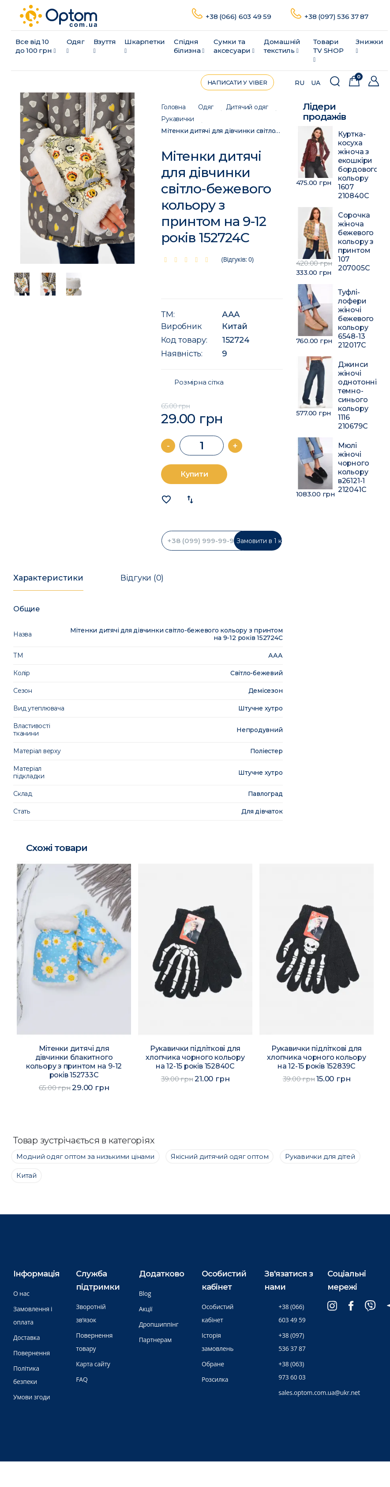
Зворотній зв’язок (90, 1313)
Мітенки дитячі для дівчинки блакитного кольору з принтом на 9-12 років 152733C (74, 1061)
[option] (77, 178)
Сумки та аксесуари (234, 46)
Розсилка (215, 1379)
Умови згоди (31, 1397)
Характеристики (48, 578)
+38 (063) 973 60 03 (291, 1370)
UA (315, 83)
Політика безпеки (26, 1375)
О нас (21, 1293)
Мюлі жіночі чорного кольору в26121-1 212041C (353, 467)
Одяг (76, 45)
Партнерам (155, 1339)
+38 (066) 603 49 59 (238, 16)
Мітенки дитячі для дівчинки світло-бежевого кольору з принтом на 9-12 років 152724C (221, 131)
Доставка (26, 1337)
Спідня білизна (189, 46)
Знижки (369, 45)
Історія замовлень (217, 1342)
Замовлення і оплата (32, 1315)
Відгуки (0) (142, 578)
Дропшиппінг (159, 1324)
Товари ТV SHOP (328, 50)
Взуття (105, 45)
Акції (146, 1309)
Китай (235, 326)
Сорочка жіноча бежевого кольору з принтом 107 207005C (356, 241)
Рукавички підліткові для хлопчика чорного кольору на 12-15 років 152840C (195, 1057)
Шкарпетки (144, 45)
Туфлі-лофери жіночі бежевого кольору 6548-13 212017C (356, 318)
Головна (173, 107)
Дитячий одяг (247, 107)
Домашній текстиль (282, 46)
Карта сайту (93, 1364)
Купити (194, 474)
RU (299, 83)
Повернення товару (94, 1342)
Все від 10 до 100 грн (35, 46)
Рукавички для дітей (320, 1156)
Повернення (31, 1353)
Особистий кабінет (217, 1313)
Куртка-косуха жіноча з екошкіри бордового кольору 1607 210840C (357, 165)
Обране (213, 1364)
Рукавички (177, 119)
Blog (145, 1293)
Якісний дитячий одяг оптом (219, 1156)
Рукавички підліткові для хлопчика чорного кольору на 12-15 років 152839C (316, 1057)
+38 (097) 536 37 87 (336, 16)
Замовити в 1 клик (259, 541)
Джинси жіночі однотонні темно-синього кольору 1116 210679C (357, 395)
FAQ (81, 1379)
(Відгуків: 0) (237, 259)
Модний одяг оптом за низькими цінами (85, 1156)
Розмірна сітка (199, 382)
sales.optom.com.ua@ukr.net (319, 1392)
